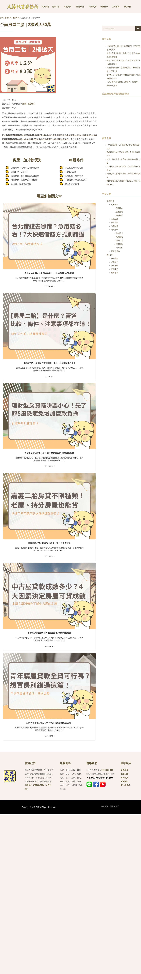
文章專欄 (115, 7)
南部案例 (16, 18)
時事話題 (119, 240)
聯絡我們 (127, 7)
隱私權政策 (114, 966)
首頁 (1, 18)
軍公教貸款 (79, 7)
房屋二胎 (55, 7)
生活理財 (119, 248)
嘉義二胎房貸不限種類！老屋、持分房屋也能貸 (49, 649)
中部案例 (114, 258)
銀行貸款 (119, 215)
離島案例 (114, 273)
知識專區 (114, 230)
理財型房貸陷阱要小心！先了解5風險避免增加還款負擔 (49, 533)
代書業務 (119, 233)
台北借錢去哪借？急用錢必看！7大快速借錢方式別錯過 (49, 300)
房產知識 (119, 237)
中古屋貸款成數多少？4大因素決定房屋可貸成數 (49, 766)
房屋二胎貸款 (28, 104)
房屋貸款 (114, 222)
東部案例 (114, 269)
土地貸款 (67, 7)
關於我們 (45, 7)
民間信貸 (92, 7)
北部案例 (114, 262)
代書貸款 (119, 208)
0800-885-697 (107, 930)
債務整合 (104, 7)
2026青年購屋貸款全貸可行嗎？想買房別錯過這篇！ (49, 882)
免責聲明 (104, 966)
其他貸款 (114, 205)
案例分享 (8, 18)
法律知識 (119, 244)
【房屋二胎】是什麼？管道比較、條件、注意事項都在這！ (49, 416)
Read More (49, 313)
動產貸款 (119, 212)
